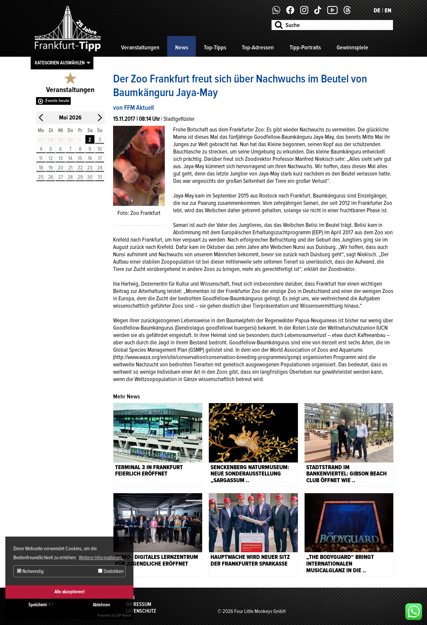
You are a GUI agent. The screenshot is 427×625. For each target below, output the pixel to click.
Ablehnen (101, 605)
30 (89, 177)
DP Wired (124, 615)
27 (60, 177)
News (181, 47)
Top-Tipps (215, 47)
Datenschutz (141, 611)
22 (80, 168)
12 (50, 158)
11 (40, 158)
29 (80, 177)
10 (99, 149)
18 (41, 168)
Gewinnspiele (352, 47)
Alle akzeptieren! (69, 592)
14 (70, 158)
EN (388, 10)
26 (50, 177)
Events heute (57, 100)
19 (50, 168)
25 (40, 177)
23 (89, 168)
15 (80, 158)
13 (60, 158)
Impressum (138, 604)
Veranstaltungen (140, 47)
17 (100, 158)
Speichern (37, 605)
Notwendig (30, 571)
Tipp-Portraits (305, 47)
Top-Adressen (258, 47)
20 (60, 168)
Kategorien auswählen (60, 63)
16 (90, 158)
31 (99, 177)
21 (70, 168)
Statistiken (110, 571)
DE (377, 10)
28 (70, 177)
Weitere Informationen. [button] (101, 557)
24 (99, 168)
